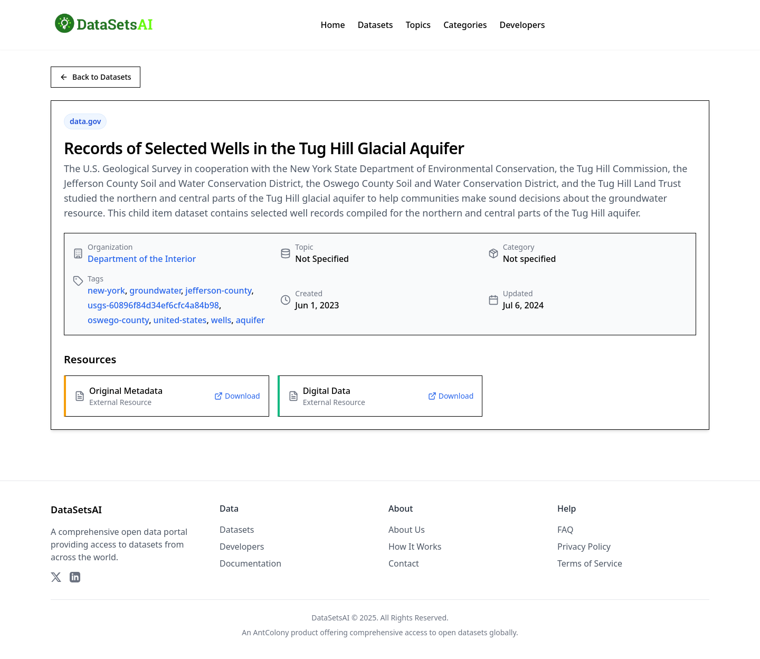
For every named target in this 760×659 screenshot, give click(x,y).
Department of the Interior (142, 259)
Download (237, 396)
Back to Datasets (95, 77)
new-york (106, 290)
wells (221, 320)
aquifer (250, 320)
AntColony (271, 632)
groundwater (155, 290)
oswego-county (118, 320)
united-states (180, 320)
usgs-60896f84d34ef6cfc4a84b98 (153, 305)
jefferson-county (218, 290)
